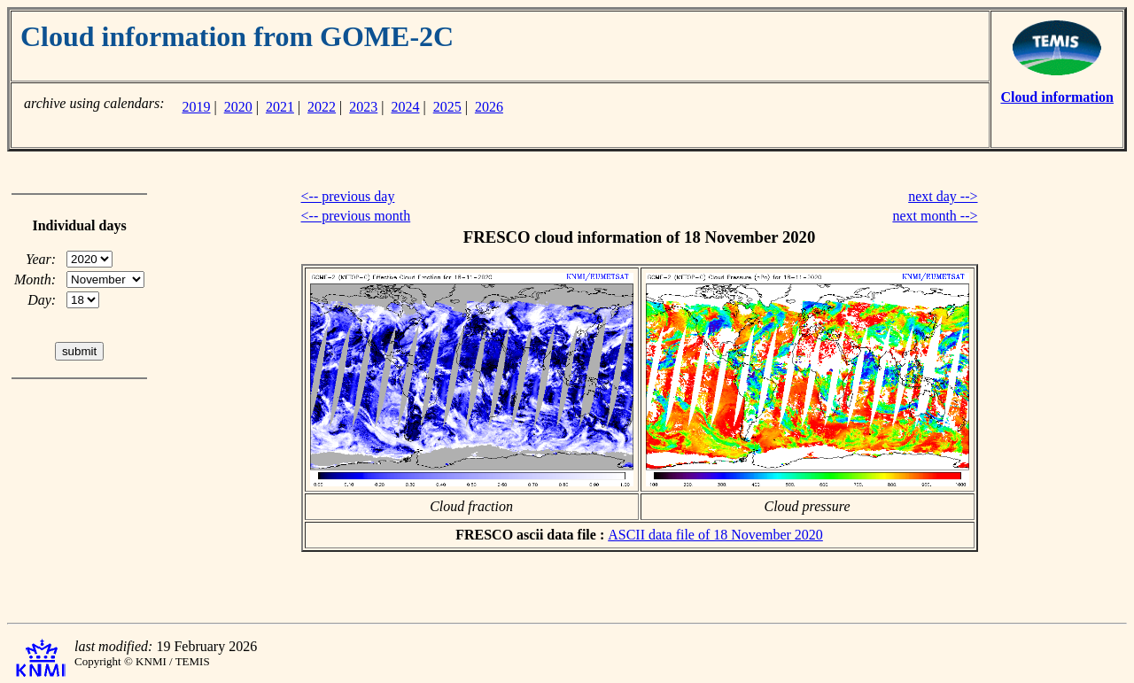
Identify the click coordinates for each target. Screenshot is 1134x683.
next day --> (942, 196)
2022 (321, 106)
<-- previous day (348, 196)
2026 (489, 106)
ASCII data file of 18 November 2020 (715, 534)
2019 (196, 106)
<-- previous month (356, 215)
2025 (447, 106)
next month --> (934, 215)
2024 (406, 106)
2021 (280, 106)
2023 (363, 106)
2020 (238, 106)
